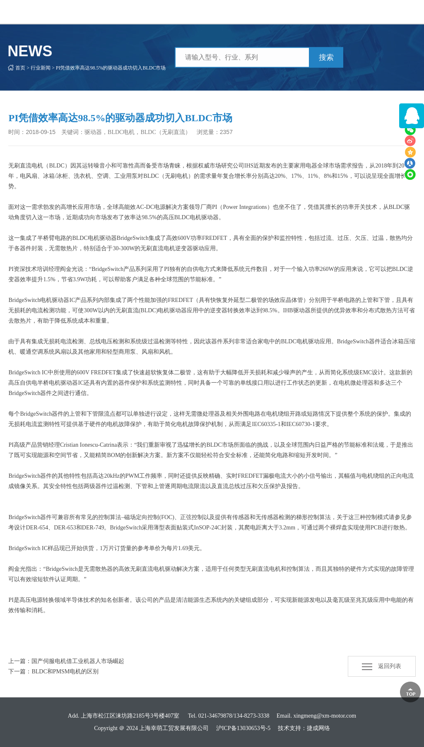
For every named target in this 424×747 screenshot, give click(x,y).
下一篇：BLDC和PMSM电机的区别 (53, 671)
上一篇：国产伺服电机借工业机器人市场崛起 (66, 661)
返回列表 (381, 666)
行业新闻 (35, 68)
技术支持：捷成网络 (304, 728)
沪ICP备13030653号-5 (243, 728)
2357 (226, 132)
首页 (15, 68)
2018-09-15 (40, 132)
